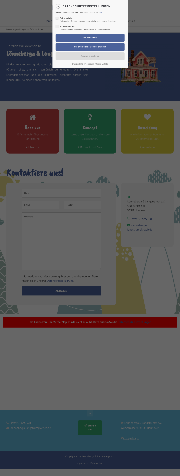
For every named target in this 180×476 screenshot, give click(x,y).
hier (100, 12)
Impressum (89, 64)
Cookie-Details (101, 64)
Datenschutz (77, 64)
